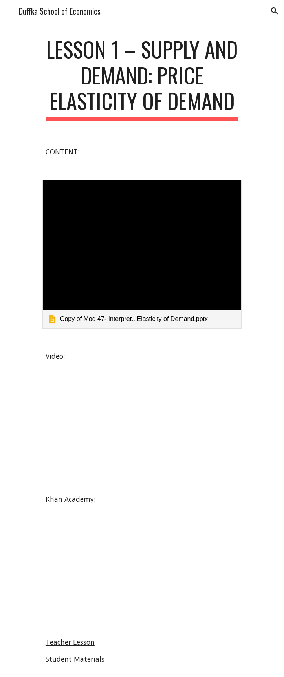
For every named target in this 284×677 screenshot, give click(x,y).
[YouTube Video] (142, 428)
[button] (9, 11)
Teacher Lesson (70, 642)
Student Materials (75, 659)
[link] (142, 254)
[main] (142, 79)
